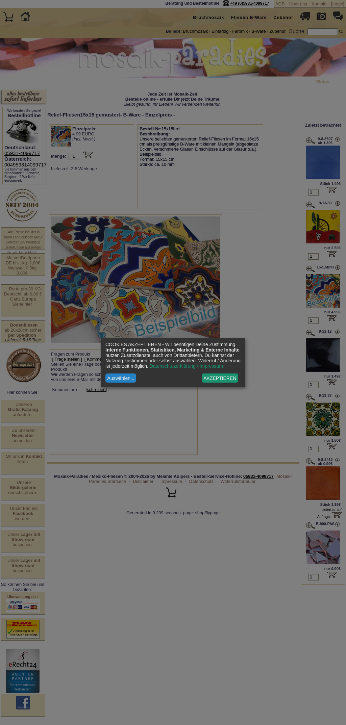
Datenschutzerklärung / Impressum (186, 366)
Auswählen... (120, 378)
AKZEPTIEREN (219, 378)
